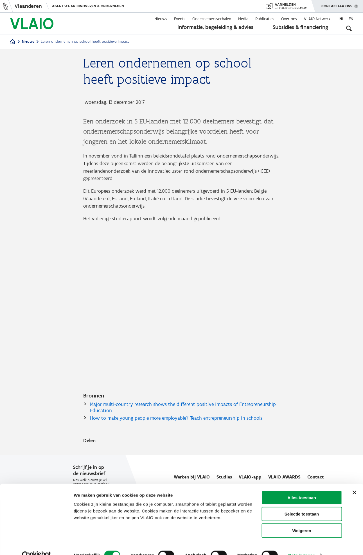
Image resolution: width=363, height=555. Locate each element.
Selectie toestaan (302, 502)
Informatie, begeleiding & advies (215, 27)
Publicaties (264, 18)
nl (341, 18)
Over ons (289, 18)
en (351, 18)
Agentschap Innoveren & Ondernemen (88, 6)
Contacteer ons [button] (336, 4)
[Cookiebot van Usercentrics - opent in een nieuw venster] (36, 544)
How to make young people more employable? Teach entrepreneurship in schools (176, 419)
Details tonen (301, 543)
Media (243, 18)
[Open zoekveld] (349, 28)
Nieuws (160, 18)
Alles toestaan (301, 486)
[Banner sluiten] (354, 481)
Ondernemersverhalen (211, 18)
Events (179, 18)
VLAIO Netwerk (317, 18)
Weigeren (301, 519)
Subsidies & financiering (300, 27)
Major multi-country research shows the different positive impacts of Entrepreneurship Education (183, 408)
